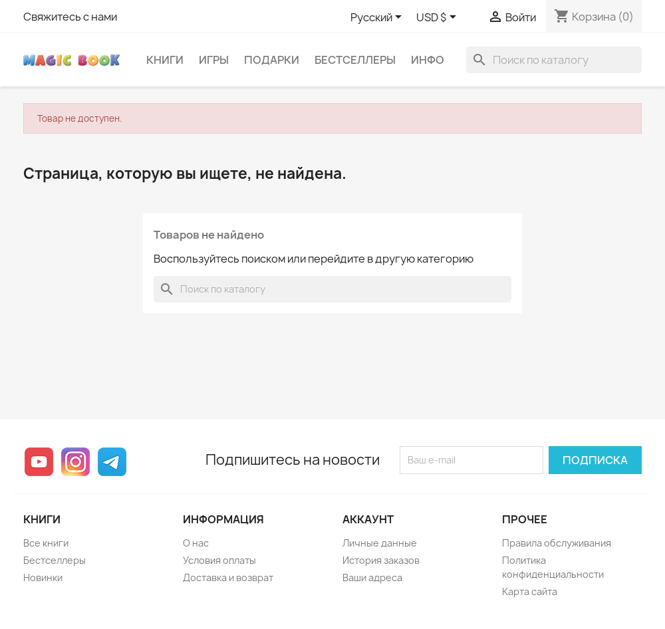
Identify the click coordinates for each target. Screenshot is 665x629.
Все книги (45, 543)
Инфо (427, 60)
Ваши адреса (372, 577)
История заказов (381, 560)
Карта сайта (529, 591)
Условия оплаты (219, 560)
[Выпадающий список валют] (438, 18)
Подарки (271, 60)
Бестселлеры (355, 60)
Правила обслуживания (556, 543)
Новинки (43, 577)
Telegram (112, 461)
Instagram (75, 461)
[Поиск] (554, 60)
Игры (214, 60)
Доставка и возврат (228, 577)
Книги (165, 60)
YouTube (39, 461)
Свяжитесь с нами (70, 16)
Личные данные (379, 543)
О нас (196, 543)
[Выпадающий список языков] (378, 18)
